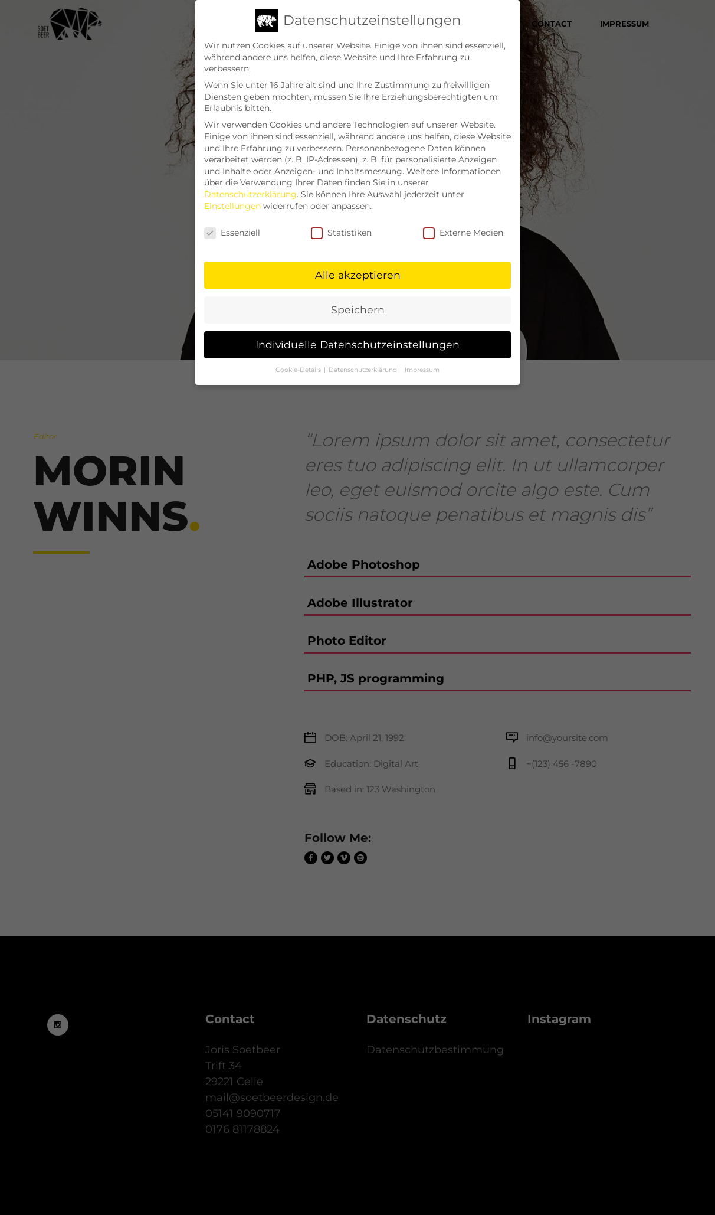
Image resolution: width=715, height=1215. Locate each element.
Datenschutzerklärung (250, 183)
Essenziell (232, 222)
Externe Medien (463, 222)
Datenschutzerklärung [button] (364, 358)
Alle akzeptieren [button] (358, 263)
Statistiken (341, 222)
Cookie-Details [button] (299, 358)
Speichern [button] (358, 298)
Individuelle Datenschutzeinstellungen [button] (357, 333)
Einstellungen (232, 195)
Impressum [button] (422, 358)
